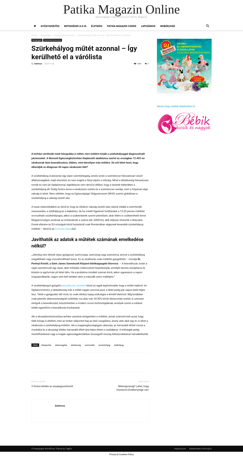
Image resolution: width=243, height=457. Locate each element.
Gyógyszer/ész (50, 26)
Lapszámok (148, 26)
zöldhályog (119, 345)
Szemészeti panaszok (64, 35)
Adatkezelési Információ (200, 448)
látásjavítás (46, 345)
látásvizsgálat (61, 345)
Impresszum (180, 448)
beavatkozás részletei (74, 285)
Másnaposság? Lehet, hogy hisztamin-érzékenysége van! (132, 388)
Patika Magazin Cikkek (121, 26)
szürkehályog (104, 345)
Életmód (96, 26)
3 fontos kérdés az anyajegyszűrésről (52, 386)
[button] (208, 26)
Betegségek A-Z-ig (75, 26)
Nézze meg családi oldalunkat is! (176, 106)
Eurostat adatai (63, 228)
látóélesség (76, 345)
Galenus (38, 63)
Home (34, 35)
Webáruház (167, 26)
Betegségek (45, 35)
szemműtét (90, 345)
